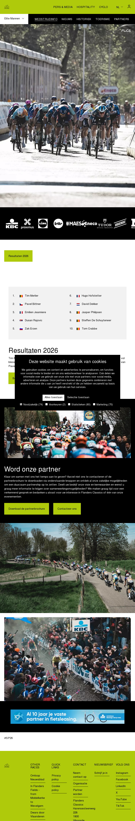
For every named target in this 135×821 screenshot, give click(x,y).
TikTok (120, 806)
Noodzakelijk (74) (31, 404)
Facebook (122, 779)
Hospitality (86, 7)
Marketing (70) (103, 404)
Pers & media (63, 7)
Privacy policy (56, 778)
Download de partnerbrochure (26, 509)
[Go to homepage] (6, 7)
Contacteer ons (67, 509)
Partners (121, 19)
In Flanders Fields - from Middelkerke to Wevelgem (37, 796)
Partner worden (77, 792)
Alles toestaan (53, 397)
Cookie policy (56, 788)
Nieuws (67, 19)
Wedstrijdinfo (46, 19)
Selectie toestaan (78, 397)
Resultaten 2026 (18, 256)
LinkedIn (121, 786)
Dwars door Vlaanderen (37, 814)
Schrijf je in (100, 773)
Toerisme (102, 19)
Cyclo (103, 7)
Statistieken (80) (79, 404)
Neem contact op (79, 775)
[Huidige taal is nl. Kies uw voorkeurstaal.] (119, 7)
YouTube (121, 799)
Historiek (84, 19)
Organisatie (80, 783)
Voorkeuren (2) (55, 404)
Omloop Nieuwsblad (37, 778)
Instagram (122, 773)
